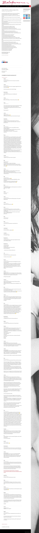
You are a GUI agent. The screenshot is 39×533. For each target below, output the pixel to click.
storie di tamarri (5, 228)
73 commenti (10, 11)
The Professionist (6, 316)
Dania (7, 11)
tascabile (5, 155)
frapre (4, 221)
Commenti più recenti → (5, 77)
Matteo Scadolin (5, 92)
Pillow (4, 480)
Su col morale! (12, 71)
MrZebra (5, 321)
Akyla (4, 160)
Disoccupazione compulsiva (12, 69)
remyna (4, 102)
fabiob (4, 216)
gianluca (5, 191)
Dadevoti (5, 78)
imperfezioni (5, 475)
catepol (4, 196)
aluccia (4, 207)
